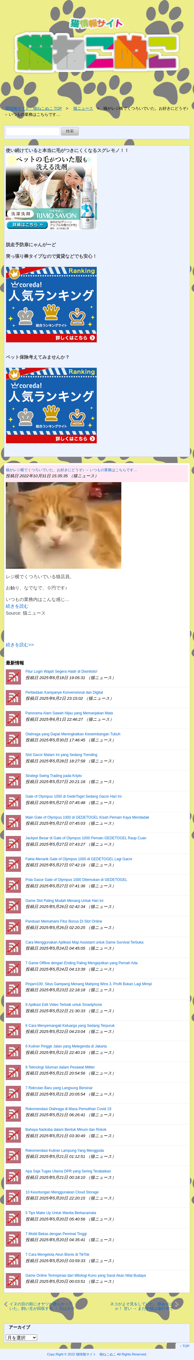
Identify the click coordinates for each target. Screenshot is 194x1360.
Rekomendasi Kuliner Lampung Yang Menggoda (65, 1150)
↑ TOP (184, 1346)
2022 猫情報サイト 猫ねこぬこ (92, 1354)
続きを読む (17, 606)
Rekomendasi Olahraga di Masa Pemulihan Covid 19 (68, 1109)
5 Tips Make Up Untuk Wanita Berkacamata (61, 1213)
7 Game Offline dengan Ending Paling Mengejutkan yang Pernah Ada (82, 963)
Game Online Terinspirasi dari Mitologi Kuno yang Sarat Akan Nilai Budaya (86, 1275)
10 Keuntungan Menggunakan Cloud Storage (62, 1192)
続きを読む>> (20, 644)
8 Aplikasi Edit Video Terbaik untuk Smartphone (64, 1005)
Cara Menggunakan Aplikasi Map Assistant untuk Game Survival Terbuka (85, 942)
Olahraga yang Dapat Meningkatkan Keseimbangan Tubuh (73, 734)
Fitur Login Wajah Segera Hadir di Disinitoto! (61, 671)
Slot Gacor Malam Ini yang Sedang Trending (61, 755)
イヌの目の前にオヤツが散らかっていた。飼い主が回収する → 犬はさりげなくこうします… (42, 1306)
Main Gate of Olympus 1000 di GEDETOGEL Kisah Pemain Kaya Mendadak (87, 817)
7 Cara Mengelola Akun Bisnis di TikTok (57, 1254)
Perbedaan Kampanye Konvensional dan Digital (64, 692)
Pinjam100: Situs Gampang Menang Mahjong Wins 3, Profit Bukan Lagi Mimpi (89, 984)
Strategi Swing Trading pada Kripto (54, 776)
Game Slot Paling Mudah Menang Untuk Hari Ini (64, 901)
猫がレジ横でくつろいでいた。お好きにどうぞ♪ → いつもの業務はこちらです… (71, 470)
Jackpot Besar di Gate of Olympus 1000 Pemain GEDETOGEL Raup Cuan (86, 838)
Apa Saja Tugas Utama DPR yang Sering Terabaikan (68, 1171)
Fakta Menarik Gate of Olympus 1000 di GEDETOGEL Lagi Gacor (79, 859)
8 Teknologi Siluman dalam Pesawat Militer (60, 1067)
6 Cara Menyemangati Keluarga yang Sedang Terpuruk (70, 1025)
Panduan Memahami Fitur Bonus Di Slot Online (64, 921)
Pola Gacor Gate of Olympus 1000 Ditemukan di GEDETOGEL (76, 880)
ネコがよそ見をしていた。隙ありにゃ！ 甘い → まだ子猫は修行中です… (141, 1306)
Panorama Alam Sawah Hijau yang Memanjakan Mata (69, 713)
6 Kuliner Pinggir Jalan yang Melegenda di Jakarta (66, 1046)
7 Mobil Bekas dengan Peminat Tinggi (56, 1234)
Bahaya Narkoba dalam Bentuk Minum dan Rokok (66, 1129)
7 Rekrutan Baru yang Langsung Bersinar (59, 1088)
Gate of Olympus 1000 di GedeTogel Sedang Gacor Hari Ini (74, 796)
